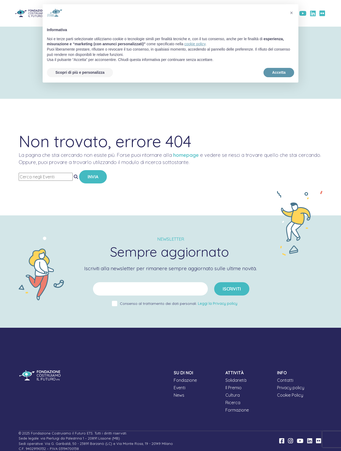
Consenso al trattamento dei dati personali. (178, 303)
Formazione (237, 410)
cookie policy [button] (194, 44)
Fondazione (185, 380)
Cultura (232, 395)
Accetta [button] (279, 72)
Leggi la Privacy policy (217, 303)
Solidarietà (235, 380)
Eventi (179, 387)
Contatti (285, 380)
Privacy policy (290, 387)
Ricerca (232, 402)
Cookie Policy (290, 395)
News (179, 395)
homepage (186, 155)
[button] (291, 13)
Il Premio (233, 387)
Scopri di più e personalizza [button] (79, 72)
